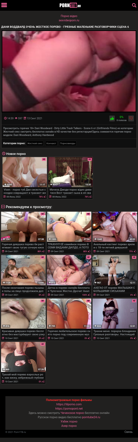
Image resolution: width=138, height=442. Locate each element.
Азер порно (69, 425)
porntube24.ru (91, 417)
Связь (129, 432)
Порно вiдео (69, 16)
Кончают (51, 143)
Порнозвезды (67, 143)
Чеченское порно (72, 413)
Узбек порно (69, 421)
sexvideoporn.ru (69, 20)
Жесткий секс (34, 143)
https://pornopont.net (69, 408)
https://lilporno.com (69, 404)
